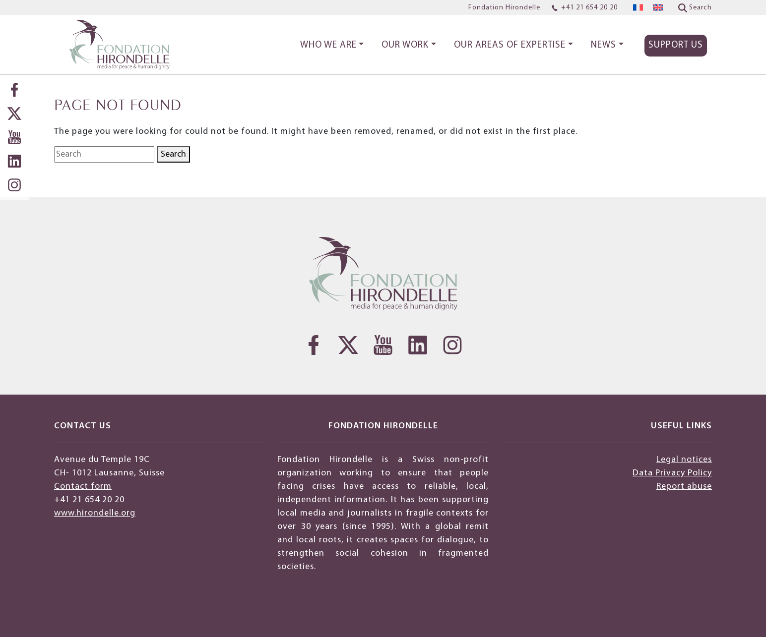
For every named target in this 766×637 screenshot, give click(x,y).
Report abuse (684, 486)
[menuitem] (638, 7)
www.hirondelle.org (94, 513)
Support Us (675, 45)
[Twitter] (14, 113)
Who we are (328, 45)
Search (173, 154)
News (603, 45)
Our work (405, 45)
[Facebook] (14, 90)
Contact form (83, 486)
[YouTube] (14, 137)
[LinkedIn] (14, 161)
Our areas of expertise (510, 45)
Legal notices (684, 459)
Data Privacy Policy (672, 473)
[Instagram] (14, 185)
